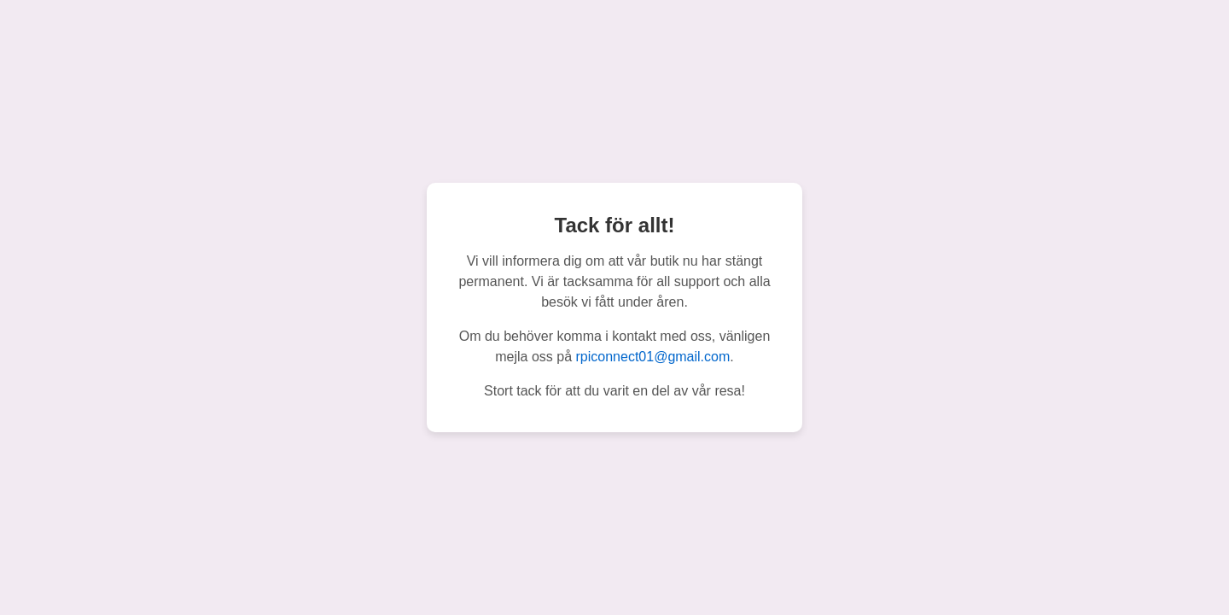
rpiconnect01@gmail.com (653, 356)
